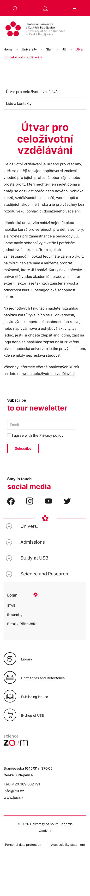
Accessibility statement (68, 844)
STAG (11, 605)
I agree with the (35, 435)
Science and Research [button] (44, 574)
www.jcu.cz (13, 797)
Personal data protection (23, 844)
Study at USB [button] (34, 558)
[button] (15, 8)
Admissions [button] (32, 542)
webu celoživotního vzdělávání (48, 373)
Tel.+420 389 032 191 (22, 784)
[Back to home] (45, 30)
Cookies (45, 831)
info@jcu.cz (14, 791)
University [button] (31, 526)
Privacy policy (51, 435)
